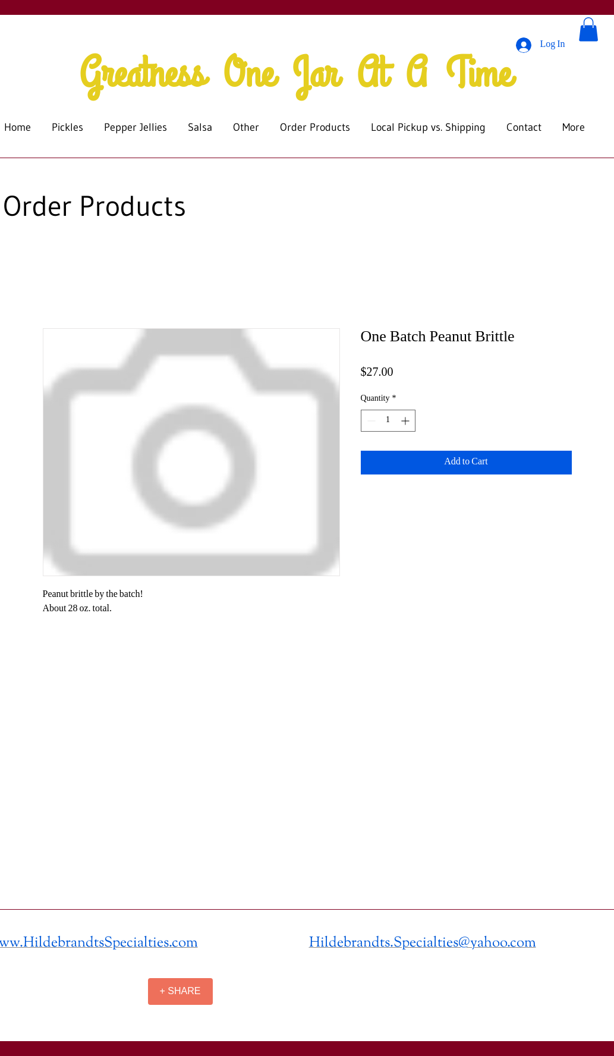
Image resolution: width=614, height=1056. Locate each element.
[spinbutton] (388, 420)
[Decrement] (370, 420)
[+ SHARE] (180, 991)
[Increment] (406, 420)
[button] (588, 29)
